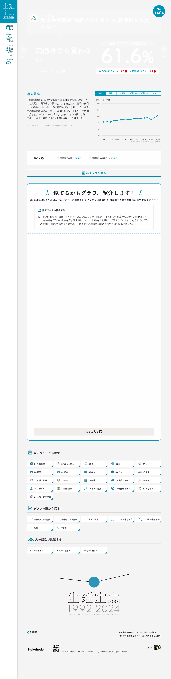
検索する (8, 33)
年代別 (122, 93)
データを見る (8, 48)
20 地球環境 (148, 500)
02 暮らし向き (67, 471)
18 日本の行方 (94, 500)
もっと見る (94, 436)
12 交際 (65, 491)
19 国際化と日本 (122, 500)
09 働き (119, 481)
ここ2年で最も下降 (150, 535)
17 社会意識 (66, 500)
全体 (100, 93)
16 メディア (39, 500)
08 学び (92, 481)
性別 (111, 93)
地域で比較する (90, 569)
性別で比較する (36, 569)
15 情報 (146, 491)
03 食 (91, 471)
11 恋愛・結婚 (40, 491)
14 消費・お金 (121, 491)
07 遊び (65, 481)
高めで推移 (93, 535)
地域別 (155, 93)
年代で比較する (63, 569)
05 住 (145, 471)
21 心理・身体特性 (42, 510)
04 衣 (118, 471)
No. (25, 56)
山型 (36, 544)
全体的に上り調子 (42, 535)
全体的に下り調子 (69, 535)
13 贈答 (92, 491)
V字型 (64, 544)
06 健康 (38, 481)
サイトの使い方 (8, 62)
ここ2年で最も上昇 (123, 535)
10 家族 (146, 481)
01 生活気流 (39, 471)
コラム (8, 77)
